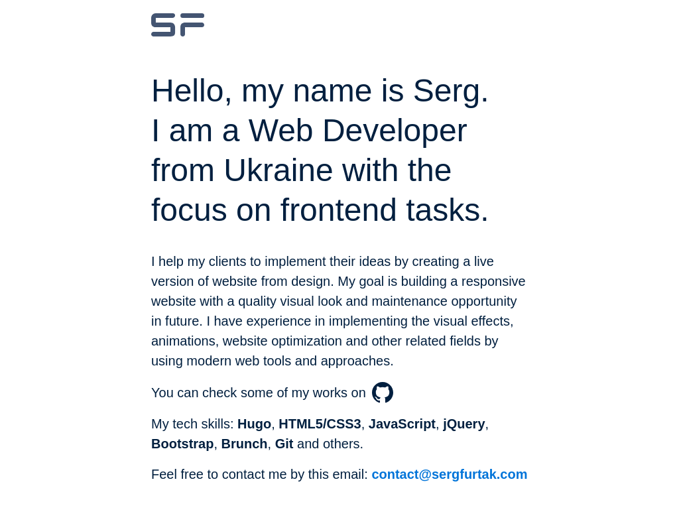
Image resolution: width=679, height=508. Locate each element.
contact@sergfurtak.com (449, 474)
